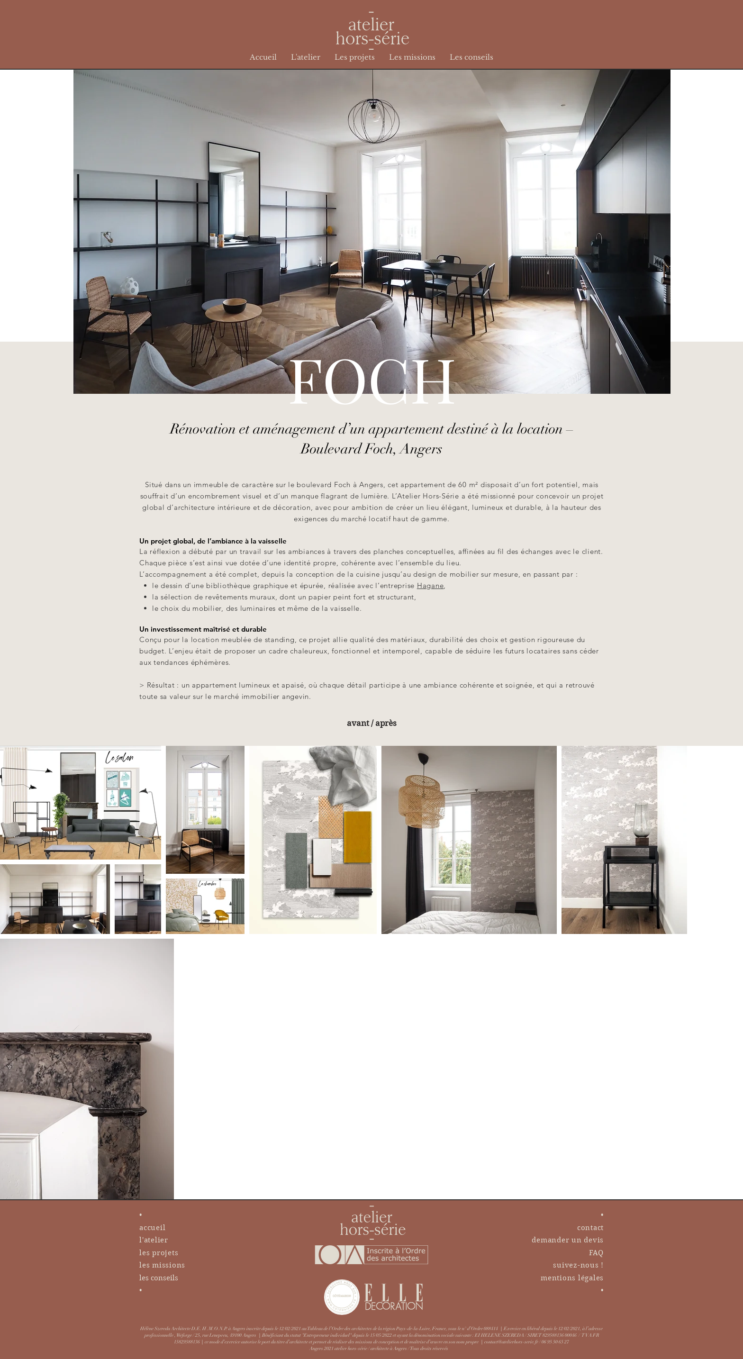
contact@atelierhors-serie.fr (511, 1342)
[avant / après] (371, 723)
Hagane (430, 585)
